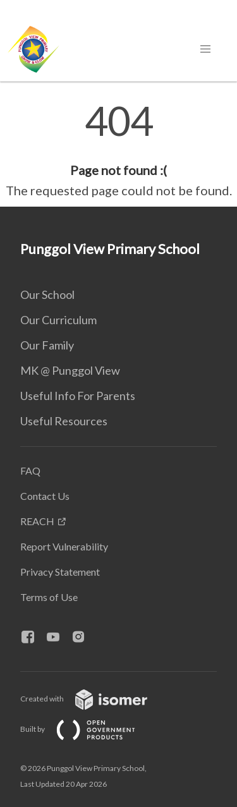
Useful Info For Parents (77, 396)
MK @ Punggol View (70, 370)
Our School (47, 294)
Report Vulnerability (64, 546)
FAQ (30, 470)
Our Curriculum (58, 320)
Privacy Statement (60, 572)
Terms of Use (49, 597)
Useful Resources (63, 421)
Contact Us (45, 496)
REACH (37, 521)
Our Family (47, 345)
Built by (87, 729)
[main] (118, 150)
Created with (93, 698)
